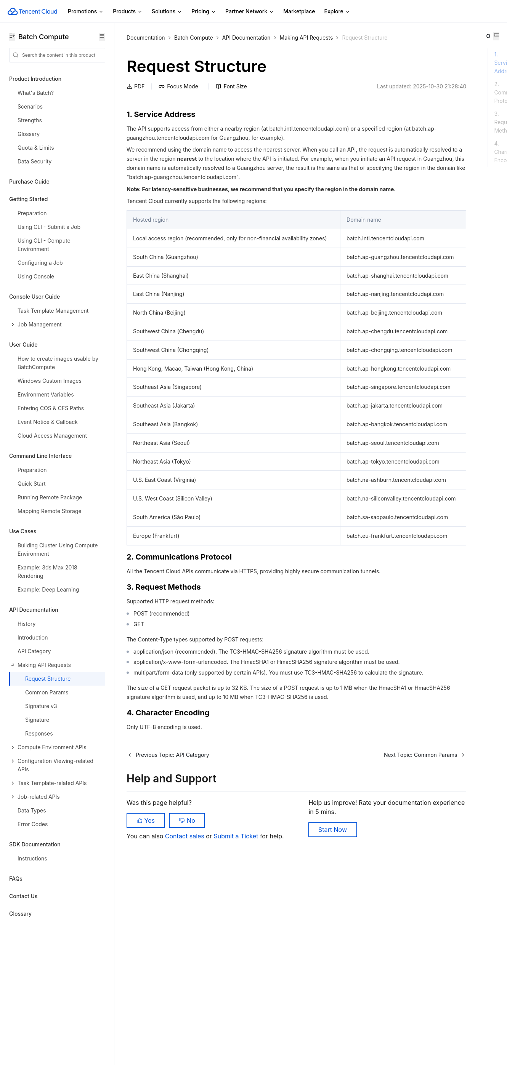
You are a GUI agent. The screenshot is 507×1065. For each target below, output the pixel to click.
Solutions (167, 11)
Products (128, 11)
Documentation (146, 37)
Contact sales (185, 1027)
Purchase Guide (29, 181)
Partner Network (249, 11)
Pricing (203, 11)
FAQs (15, 878)
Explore (337, 11)
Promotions (86, 11)
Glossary (20, 913)
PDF (135, 96)
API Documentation (246, 37)
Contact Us (23, 896)
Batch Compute (193, 37)
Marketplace (299, 11)
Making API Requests (306, 37)
